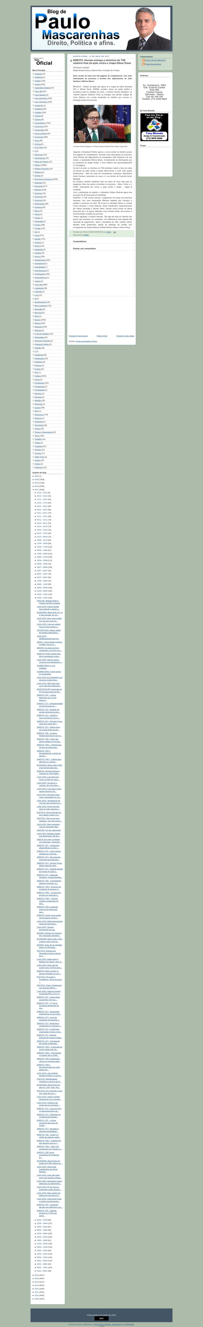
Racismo (38, 394)
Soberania (39, 422)
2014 (37, 1282)
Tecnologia (39, 425)
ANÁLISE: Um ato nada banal (49, 830)
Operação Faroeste (43, 341)
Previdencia (40, 383)
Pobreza (38, 366)
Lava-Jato (39, 285)
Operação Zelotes (42, 344)
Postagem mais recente (78, 336)
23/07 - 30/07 (42, 571)
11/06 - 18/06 (42, 581)
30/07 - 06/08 (42, 567)
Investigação (40, 274)
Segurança (39, 415)
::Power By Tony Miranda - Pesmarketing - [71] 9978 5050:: (113, 1324)
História (38, 253)
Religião (38, 401)
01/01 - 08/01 (42, 1271)
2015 (37, 1279)
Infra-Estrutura (41, 271)
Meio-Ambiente (41, 306)
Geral (37, 235)
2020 (37, 480)
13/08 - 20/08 (42, 560)
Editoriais (39, 183)
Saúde (37, 408)
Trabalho (38, 439)
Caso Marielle (40, 95)
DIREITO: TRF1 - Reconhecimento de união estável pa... (48, 1067)
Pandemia (39, 355)
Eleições (38, 190)
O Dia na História (42, 334)
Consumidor (40, 130)
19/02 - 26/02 (42, 1251)
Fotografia (39, 221)
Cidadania (39, 109)
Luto (37, 295)
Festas (38, 218)
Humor (38, 257)
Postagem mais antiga (125, 336)
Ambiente (39, 77)
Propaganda (40, 390)
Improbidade (40, 267)
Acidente (38, 74)
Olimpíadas (39, 337)
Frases (38, 225)
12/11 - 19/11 (42, 516)
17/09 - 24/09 (42, 543)
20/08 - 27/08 (42, 557)
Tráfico (38, 443)
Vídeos (38, 464)
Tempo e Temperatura (44, 432)
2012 (37, 1289)
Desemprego (40, 158)
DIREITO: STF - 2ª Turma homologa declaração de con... (48, 1005)
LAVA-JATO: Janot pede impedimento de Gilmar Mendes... (47, 1169)
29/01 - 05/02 (42, 1261)
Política (38, 376)
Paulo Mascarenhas (153, 64)
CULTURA (39, 148)
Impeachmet (40, 264)
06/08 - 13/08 (42, 564)
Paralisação (40, 359)
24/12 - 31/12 (42, 496)
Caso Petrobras (41, 98)
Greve (37, 246)
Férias (37, 214)
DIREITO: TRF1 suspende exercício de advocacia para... (47, 909)
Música (38, 323)
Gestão (38, 239)
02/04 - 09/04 (42, 1234)
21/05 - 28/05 (42, 591)
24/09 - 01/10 (42, 540)
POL (37, 372)
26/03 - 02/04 (42, 1237)
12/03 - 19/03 (42, 1244)
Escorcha (39, 200)
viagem (38, 460)
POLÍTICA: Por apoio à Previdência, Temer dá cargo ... (49, 979)
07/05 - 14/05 (42, 598)
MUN (37, 316)
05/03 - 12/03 (42, 1247)
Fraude (38, 228)
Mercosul (39, 313)
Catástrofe (39, 106)
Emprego (39, 193)
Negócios (39, 327)
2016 (37, 1275)
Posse (37, 380)
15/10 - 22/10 (42, 530)
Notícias (38, 330)
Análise (38, 81)
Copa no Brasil (41, 134)
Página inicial (102, 336)
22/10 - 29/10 (42, 527)
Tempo (38, 429)
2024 (37, 476)
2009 (37, 1299)
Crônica (38, 144)
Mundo (38, 320)
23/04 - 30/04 (42, 1223)
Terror (37, 436)
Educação (39, 186)
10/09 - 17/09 (42, 547)
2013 (37, 1285)
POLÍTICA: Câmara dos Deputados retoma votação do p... (49, 953)
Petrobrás (39, 362)
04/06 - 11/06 (42, 584)
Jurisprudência (41, 278)
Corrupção (39, 137)
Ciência (38, 116)
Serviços (38, 418)
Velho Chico (40, 457)
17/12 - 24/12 (42, 499)
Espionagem (40, 204)
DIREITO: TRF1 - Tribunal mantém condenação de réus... (47, 901)
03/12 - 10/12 (42, 506)
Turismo (38, 453)
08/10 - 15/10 (42, 533)
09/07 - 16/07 (42, 574)
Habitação (39, 250)
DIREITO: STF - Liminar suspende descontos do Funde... (47, 1123)
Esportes (38, 207)
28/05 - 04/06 (42, 588)
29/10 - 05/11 (42, 523)
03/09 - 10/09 (42, 550)
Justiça (38, 281)
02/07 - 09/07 (42, 577)
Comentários (40, 123)
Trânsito (38, 450)
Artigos (38, 84)
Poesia (38, 369)
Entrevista (39, 197)
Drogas (38, 176)
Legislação (39, 288)
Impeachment (40, 260)
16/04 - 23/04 (42, 1227)
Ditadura (38, 172)
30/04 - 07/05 (42, 1220)
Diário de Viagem (42, 162)
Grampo (38, 243)
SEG (37, 411)
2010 (37, 1295)
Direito (37, 165)
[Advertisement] (88, 314)
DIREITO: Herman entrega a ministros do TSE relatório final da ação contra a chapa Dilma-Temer (102, 61)
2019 (37, 483)
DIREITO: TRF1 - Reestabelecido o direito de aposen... (49, 753)
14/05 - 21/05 (42, 594)
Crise (37, 141)
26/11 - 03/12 (42, 510)
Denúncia (39, 155)
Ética (37, 211)
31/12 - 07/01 (42, 493)
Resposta (39, 404)
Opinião (38, 348)
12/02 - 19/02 (42, 1254)
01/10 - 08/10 (42, 537)
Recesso (38, 397)
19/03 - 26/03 (42, 1240)
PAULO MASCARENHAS (155, 60)
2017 (37, 490)
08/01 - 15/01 (42, 1268)
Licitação (38, 292)
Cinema (38, 120)
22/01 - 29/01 (42, 1264)
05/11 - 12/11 (42, 520)
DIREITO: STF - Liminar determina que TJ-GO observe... (46, 697)
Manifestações (41, 302)
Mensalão (39, 309)
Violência (38, 467)
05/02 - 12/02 (42, 1257)
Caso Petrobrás (41, 102)
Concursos (39, 126)
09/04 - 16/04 (42, 1230)
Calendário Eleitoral (43, 88)
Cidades (38, 113)
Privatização (40, 387)
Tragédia (38, 446)
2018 (37, 486)
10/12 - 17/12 (42, 503)
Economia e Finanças (43, 179)
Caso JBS (39, 91)
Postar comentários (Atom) (86, 341)
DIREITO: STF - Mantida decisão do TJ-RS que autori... (47, 1213)
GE (36, 232)
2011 (37, 1292)
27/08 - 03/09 (42, 554)
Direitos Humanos (42, 169)
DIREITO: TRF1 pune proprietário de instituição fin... (48, 1155)
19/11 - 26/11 (42, 513)
